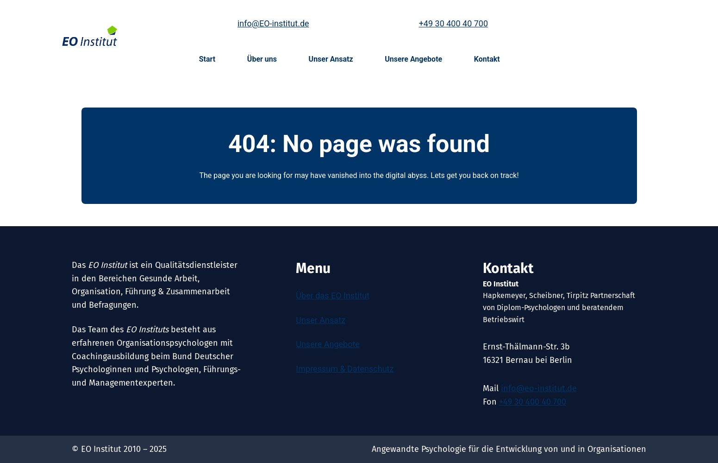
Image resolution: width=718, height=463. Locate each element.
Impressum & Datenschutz (344, 369)
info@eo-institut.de (539, 388)
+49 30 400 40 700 (453, 23)
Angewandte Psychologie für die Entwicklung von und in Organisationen (509, 449)
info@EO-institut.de (273, 23)
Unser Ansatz (320, 320)
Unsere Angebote (328, 344)
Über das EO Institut (332, 295)
